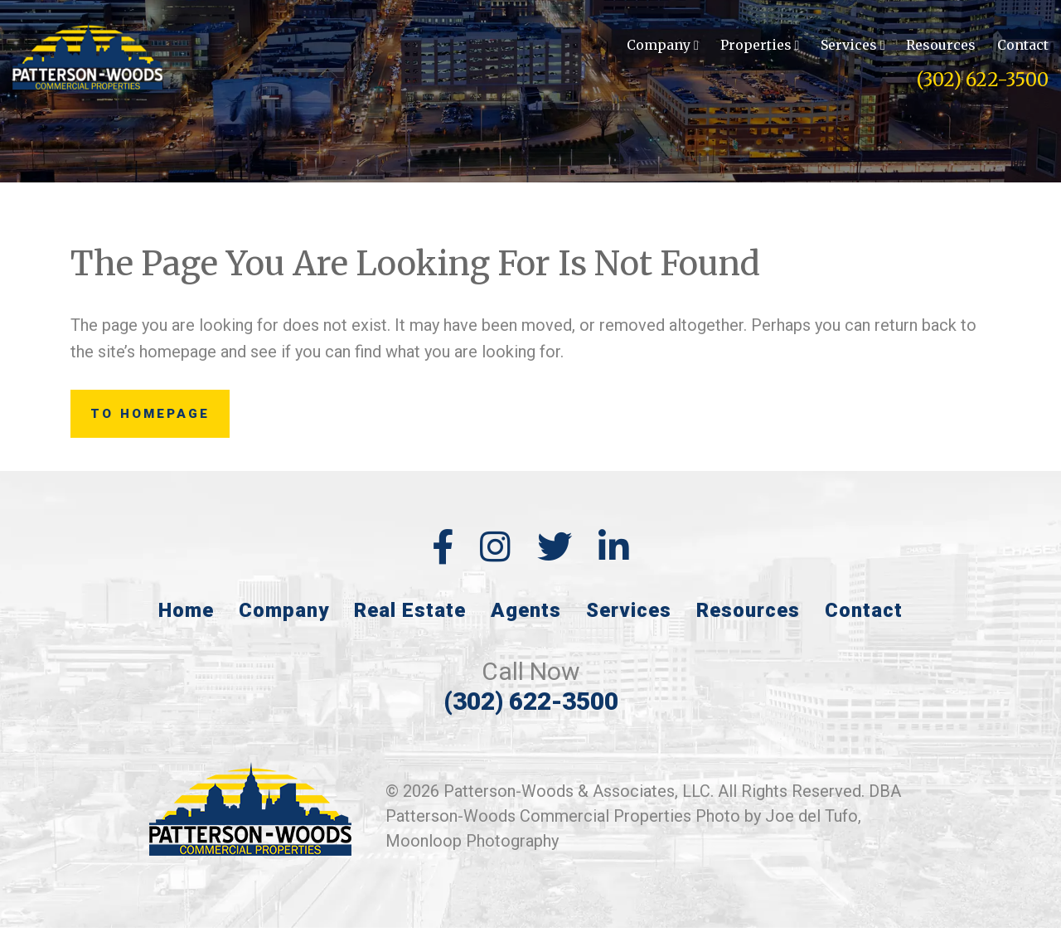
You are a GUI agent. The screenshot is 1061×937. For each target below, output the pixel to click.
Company (663, 46)
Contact (1023, 46)
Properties (760, 46)
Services (853, 46)
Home (186, 619)
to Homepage (166, 418)
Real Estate (410, 619)
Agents (526, 619)
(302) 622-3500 (983, 81)
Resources (941, 46)
